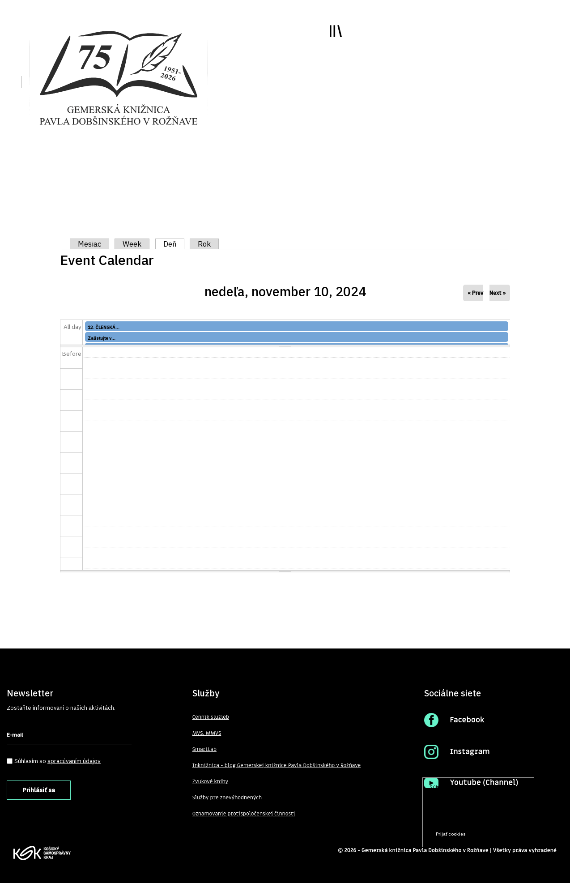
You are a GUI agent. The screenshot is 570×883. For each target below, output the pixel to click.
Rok (204, 244)
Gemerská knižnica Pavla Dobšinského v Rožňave (425, 850)
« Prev (475, 293)
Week (132, 244)
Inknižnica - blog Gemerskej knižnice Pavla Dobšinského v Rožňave (276, 765)
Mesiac (89, 244)
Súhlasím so (57, 761)
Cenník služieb (210, 717)
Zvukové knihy (210, 781)
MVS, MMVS (206, 733)
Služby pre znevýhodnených (227, 797)
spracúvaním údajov (74, 761)
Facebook (467, 720)
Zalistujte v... (101, 338)
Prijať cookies (451, 834)
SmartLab (204, 749)
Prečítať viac (499, 817)
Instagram (469, 752)
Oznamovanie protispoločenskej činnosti (243, 813)
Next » (497, 293)
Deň (173, 244)
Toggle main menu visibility (336, 31)
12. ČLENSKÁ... (103, 327)
